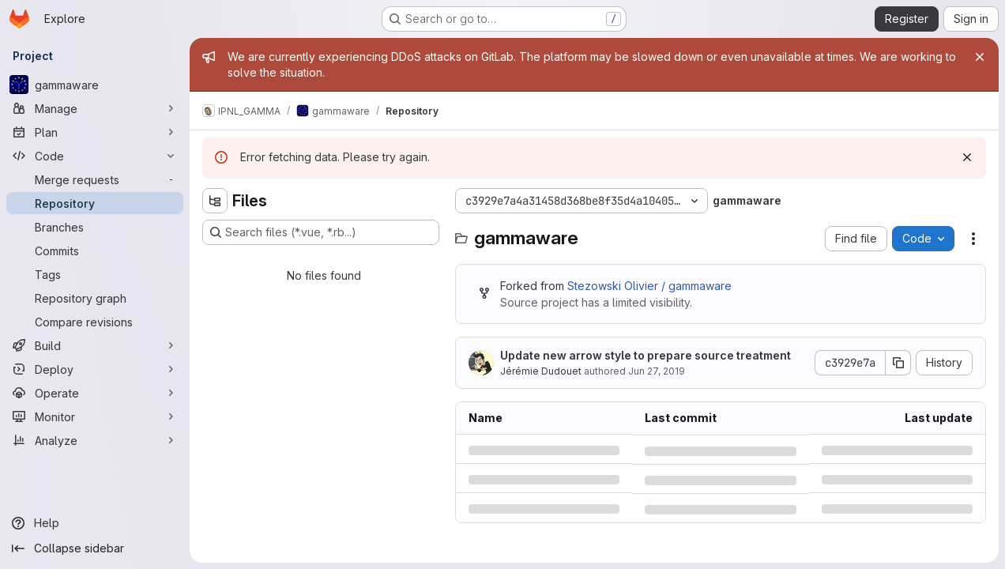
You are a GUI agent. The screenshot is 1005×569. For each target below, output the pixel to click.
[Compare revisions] (94, 322)
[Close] (979, 56)
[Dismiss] (967, 157)
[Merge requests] (94, 179)
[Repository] (94, 203)
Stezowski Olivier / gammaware (649, 285)
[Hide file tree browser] (215, 200)
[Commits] (94, 250)
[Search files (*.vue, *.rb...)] (320, 232)
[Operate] (94, 393)
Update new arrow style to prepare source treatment (645, 355)
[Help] (94, 523)
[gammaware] (94, 84)
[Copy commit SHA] (898, 362)
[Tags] (94, 274)
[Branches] (94, 227)
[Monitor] (94, 416)
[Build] (94, 345)
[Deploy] (94, 369)
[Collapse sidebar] (94, 548)
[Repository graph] (94, 298)
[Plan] (94, 132)
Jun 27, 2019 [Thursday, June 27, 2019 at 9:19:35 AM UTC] (656, 371)
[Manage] (94, 108)
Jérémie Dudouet (541, 371)
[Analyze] (94, 440)
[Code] (94, 156)
